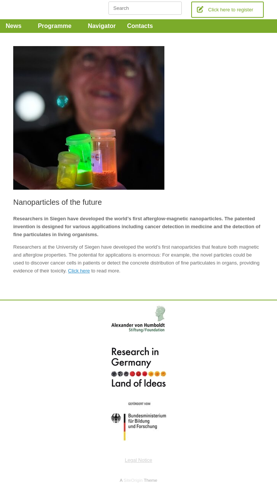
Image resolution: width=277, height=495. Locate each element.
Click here (79, 271)
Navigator (102, 26)
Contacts (142, 26)
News (16, 26)
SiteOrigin (133, 480)
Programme (57, 26)
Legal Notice (138, 460)
